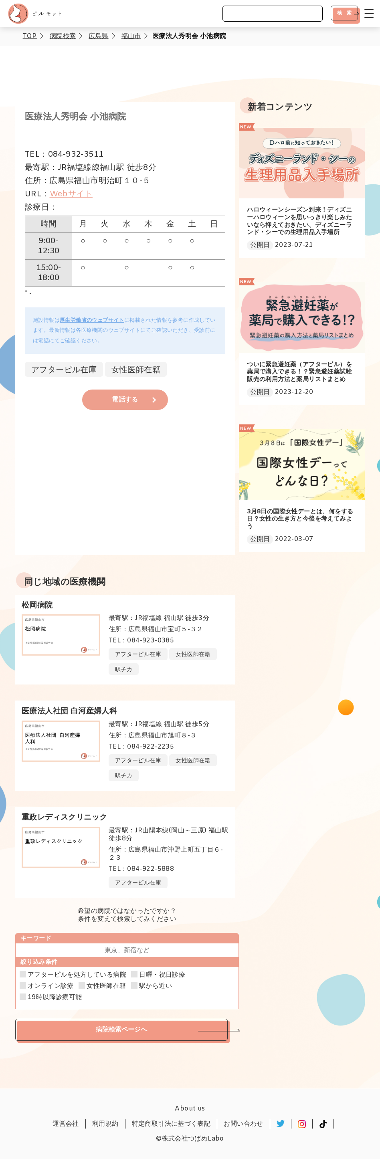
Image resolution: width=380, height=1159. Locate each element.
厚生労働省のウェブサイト (92, 320)
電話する (125, 400)
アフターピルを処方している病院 (77, 975)
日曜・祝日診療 (162, 975)
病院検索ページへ (121, 1029)
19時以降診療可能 (55, 997)
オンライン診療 (51, 986)
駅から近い (155, 986)
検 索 (344, 13)
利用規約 (105, 1124)
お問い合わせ (243, 1124)
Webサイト (71, 194)
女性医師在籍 (106, 986)
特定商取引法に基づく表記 (171, 1124)
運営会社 (66, 1124)
